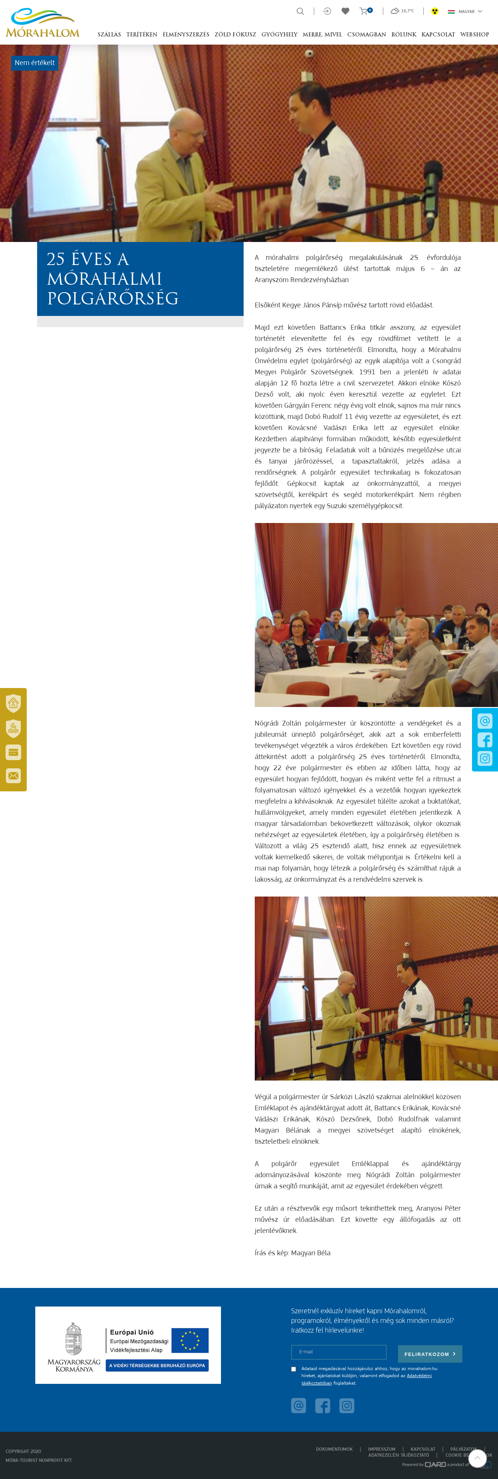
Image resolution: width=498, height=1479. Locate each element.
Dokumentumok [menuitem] (334, 1449)
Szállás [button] (109, 35)
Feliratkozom (430, 1354)
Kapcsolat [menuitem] (423, 1449)
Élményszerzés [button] (186, 35)
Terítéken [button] (141, 35)
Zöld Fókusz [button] (235, 35)
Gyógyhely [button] (279, 35)
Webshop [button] (474, 35)
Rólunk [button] (403, 35)
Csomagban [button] (366, 35)
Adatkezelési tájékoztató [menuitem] (398, 1455)
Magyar (465, 11)
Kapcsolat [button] (438, 35)
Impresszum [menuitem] (382, 1449)
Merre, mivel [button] (322, 35)
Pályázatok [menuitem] (463, 1449)
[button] (477, 1458)
